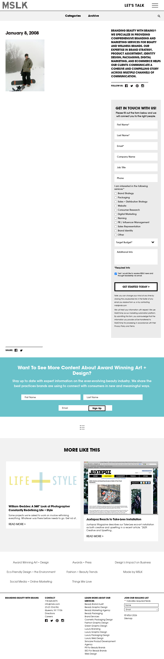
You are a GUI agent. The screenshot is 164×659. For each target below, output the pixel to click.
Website (122, 205)
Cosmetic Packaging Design (99, 619)
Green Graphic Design (96, 625)
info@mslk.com (52, 603)
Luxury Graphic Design (96, 631)
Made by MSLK (132, 571)
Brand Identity (125, 230)
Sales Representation (129, 226)
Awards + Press (81, 561)
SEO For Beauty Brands (96, 650)
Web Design (91, 653)
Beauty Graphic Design (96, 606)
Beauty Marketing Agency (97, 609)
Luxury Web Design (94, 637)
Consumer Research (129, 210)
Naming (122, 218)
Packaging (124, 197)
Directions (50, 612)
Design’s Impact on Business (133, 561)
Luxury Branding (92, 628)
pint (137, 85)
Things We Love (82, 580)
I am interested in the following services (131, 188)
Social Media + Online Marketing (31, 580)
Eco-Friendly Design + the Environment (31, 571)
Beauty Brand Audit (94, 603)
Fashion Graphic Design (96, 622)
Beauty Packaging (94, 612)
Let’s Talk (134, 5)
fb (126, 85)
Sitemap (128, 617)
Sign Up (110, 407)
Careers (49, 615)
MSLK (15, 5)
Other (121, 234)
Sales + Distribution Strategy (132, 201)
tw (131, 85)
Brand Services (92, 615)
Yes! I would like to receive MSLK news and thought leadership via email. (135, 274)
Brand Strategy (126, 193)
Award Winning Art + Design (31, 561)
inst (142, 85)
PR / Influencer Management (133, 222)
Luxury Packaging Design (97, 634)
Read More (16, 523)
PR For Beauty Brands (95, 647)
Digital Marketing (127, 214)
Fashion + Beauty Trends (82, 571)
